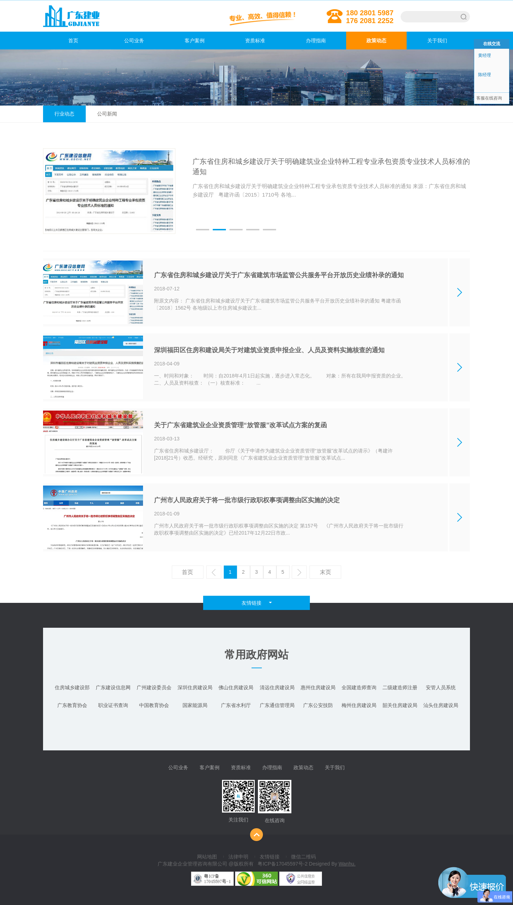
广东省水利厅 (236, 705)
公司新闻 (107, 114)
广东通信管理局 (277, 705)
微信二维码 (303, 857)
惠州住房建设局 (318, 687)
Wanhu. (347, 864)
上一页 (214, 574)
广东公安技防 (318, 705)
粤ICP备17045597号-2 (282, 864)
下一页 (300, 574)
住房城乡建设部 (72, 687)
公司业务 (134, 40)
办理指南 (316, 40)
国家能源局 (195, 705)
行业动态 (64, 114)
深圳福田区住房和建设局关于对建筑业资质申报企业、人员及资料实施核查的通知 (269, 350)
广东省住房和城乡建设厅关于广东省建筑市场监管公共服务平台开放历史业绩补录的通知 (279, 275)
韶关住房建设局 (399, 705)
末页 (325, 572)
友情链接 (270, 857)
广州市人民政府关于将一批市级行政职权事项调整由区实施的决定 (247, 500)
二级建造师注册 (399, 687)
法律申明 (238, 857)
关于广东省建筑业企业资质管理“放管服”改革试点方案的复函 (240, 425)
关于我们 (437, 40)
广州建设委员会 (154, 687)
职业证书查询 (113, 705)
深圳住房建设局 (195, 687)
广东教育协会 (72, 705)
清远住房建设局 (277, 687)
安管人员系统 (441, 687)
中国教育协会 (154, 705)
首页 (60, 40)
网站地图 (207, 857)
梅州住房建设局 (359, 705)
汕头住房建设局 (440, 705)
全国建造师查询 (359, 687)
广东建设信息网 (113, 687)
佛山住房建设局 (235, 687)
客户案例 (195, 40)
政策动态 (376, 40)
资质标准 (255, 40)
